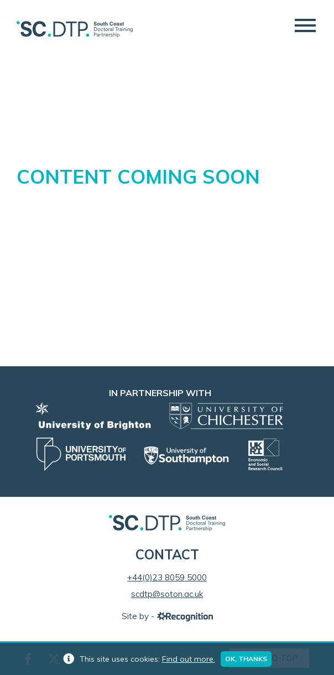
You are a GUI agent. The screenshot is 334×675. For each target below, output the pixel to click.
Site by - (167, 616)
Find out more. (188, 659)
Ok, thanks (246, 659)
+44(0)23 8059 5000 (167, 577)
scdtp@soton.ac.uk (167, 594)
